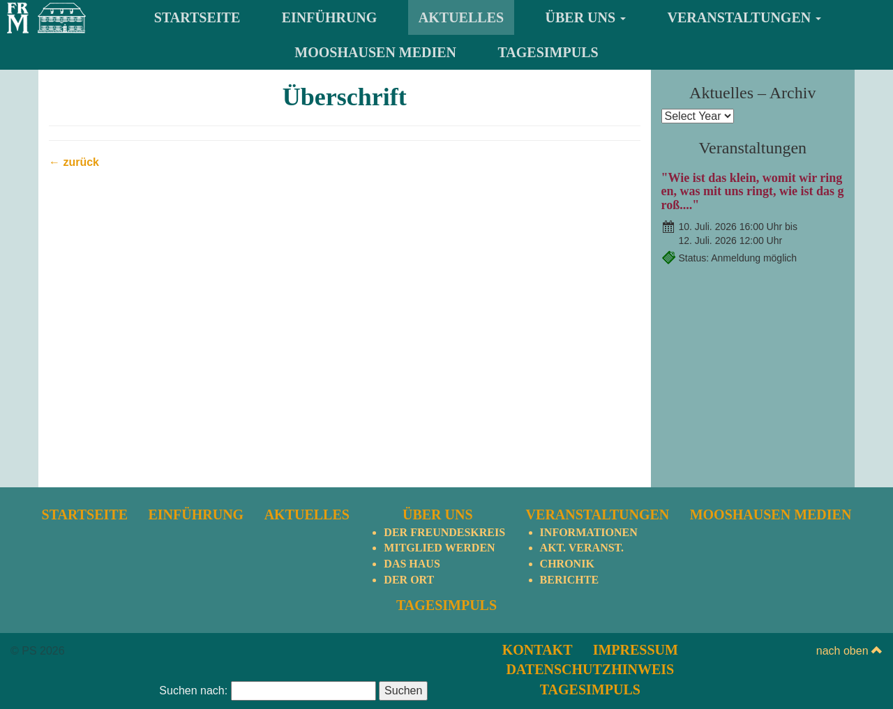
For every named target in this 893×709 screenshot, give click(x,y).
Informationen (589, 532)
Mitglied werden (439, 548)
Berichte (569, 580)
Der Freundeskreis (444, 532)
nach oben (849, 651)
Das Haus (412, 564)
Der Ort (409, 580)
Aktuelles (461, 17)
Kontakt (537, 649)
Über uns (586, 17)
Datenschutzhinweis (590, 669)
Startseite (197, 17)
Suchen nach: (193, 690)
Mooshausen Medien (375, 52)
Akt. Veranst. (582, 548)
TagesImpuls (548, 52)
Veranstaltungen (745, 17)
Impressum (635, 649)
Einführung (329, 17)
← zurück (74, 162)
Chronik (567, 564)
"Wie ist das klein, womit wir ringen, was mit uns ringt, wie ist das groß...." (752, 192)
